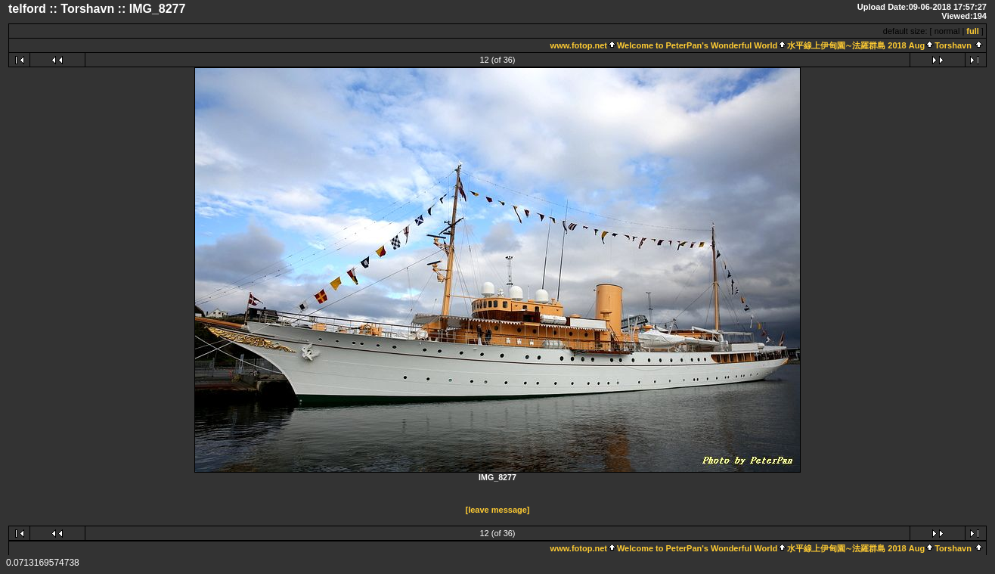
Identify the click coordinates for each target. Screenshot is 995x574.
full (972, 31)
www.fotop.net (578, 45)
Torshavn (953, 45)
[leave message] (498, 509)
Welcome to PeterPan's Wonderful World (697, 45)
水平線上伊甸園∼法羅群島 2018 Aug (856, 45)
